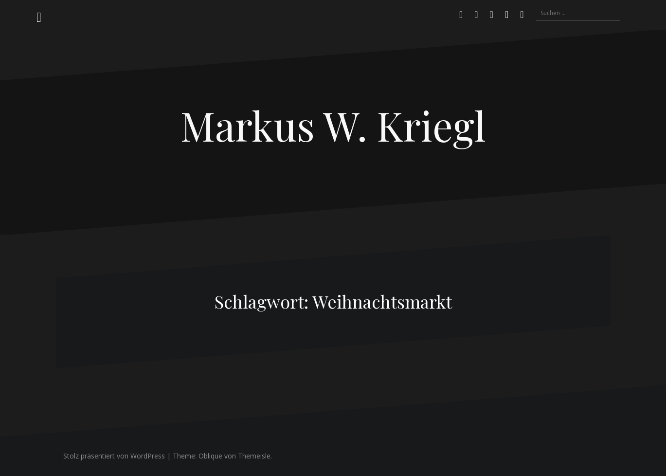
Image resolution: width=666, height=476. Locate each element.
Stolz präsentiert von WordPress (114, 455)
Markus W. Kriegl (333, 125)
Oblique (210, 455)
